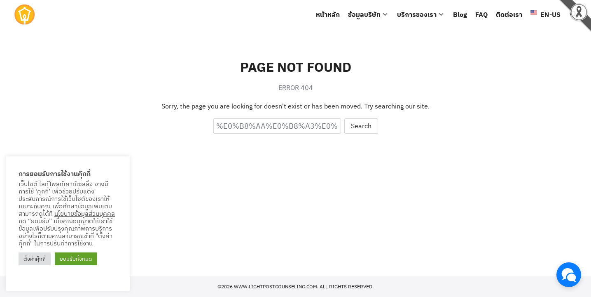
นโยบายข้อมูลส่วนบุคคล (84, 213)
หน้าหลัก (328, 14)
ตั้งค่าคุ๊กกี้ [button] (34, 258)
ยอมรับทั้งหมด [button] (76, 258)
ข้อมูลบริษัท (364, 14)
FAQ (481, 14)
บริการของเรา (417, 14)
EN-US (545, 14)
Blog (460, 14)
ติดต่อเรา (509, 14)
